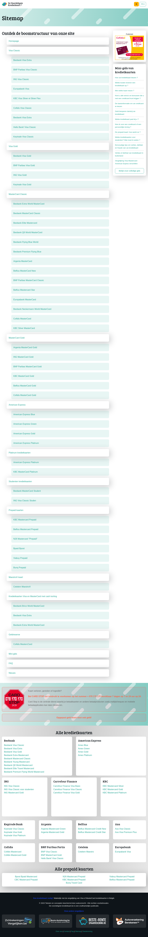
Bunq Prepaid (19, 567)
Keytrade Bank (13, 824)
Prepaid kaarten (16, 510)
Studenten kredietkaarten (20, 481)
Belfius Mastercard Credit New (92, 829)
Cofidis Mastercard (12, 852)
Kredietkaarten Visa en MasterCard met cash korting (33, 596)
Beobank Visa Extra (22, 60)
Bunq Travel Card (74, 883)
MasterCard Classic (18, 194)
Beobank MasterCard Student (27, 491)
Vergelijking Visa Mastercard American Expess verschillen (126, 162)
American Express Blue (24, 414)
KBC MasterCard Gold (23, 376)
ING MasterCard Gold (23, 357)
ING (6, 781)
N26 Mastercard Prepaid (74, 876)
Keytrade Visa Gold (22, 184)
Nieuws (12, 673)
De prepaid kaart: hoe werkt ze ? (127, 132)
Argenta (46, 824)
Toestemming (87, 931)
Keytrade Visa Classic (23, 137)
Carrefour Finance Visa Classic (67, 789)
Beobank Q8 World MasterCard (27, 232)
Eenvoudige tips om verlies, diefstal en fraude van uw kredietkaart (129, 146)
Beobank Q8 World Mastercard (18, 765)
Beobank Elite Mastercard (25, 223)
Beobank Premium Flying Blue (27, 252)
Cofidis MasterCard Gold (24, 395)
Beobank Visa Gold (22, 156)
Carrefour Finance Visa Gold (66, 793)
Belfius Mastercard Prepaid (25, 529)
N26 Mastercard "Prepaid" (25, 539)
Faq (72, 931)
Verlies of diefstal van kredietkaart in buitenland (129, 154)
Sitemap (78, 931)
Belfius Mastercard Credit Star (92, 832)
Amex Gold (83, 752)
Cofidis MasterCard (22, 319)
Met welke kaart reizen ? (124, 91)
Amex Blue (83, 745)
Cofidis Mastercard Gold (15, 855)
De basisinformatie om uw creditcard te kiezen (129, 105)
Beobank (9, 740)
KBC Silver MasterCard (24, 328)
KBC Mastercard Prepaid (24, 520)
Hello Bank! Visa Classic (24, 127)
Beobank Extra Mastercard (16, 755)
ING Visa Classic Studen (24, 500)
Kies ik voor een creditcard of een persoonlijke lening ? (128, 125)
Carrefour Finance (65, 781)
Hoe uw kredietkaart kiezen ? (126, 78)
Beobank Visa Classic (14, 745)
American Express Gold (24, 433)
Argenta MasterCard (22, 261)
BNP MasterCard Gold (51, 855)
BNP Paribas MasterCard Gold (27, 366)
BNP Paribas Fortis (53, 847)
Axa (117, 824)
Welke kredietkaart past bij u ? (127, 119)
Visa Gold (13, 146)
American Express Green (25, 424)
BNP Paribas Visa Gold (24, 165)
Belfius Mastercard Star (24, 290)
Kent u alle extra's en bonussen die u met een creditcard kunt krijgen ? (129, 97)
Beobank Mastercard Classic (17, 758)
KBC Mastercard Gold (113, 789)
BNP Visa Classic (49, 852)
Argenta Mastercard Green (53, 829)
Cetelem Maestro (86, 852)
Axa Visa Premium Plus (126, 832)
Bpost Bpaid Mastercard (26, 876)
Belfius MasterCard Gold (24, 386)
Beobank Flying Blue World (25, 242)
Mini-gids (13, 654)
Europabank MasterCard (24, 299)
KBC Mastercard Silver (113, 786)
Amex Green (84, 748)
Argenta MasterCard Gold (25, 347)
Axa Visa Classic (122, 829)
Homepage (14, 41)
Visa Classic (14, 50)
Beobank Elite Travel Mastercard (19, 768)
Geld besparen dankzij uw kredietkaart (125, 112)
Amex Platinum (85, 755)
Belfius (82, 824)
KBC (105, 781)
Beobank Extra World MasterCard (28, 204)
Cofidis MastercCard (22, 644)
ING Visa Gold (20, 175)
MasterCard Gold (17, 338)
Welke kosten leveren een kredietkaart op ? (125, 84)
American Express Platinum (26, 443)
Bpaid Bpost (19, 548)
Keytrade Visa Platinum (15, 835)
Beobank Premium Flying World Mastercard (24, 772)
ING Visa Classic (21, 79)
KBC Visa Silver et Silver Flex (27, 98)
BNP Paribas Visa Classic (25, 70)
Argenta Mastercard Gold (52, 832)
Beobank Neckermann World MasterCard (32, 309)
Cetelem (83, 847)
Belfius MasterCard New (24, 271)
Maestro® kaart (16, 577)
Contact (67, 931)
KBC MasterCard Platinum (25, 472)
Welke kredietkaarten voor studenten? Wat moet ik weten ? (127, 138)
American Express (17, 405)
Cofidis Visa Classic (22, 108)
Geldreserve (14, 634)
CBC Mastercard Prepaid (26, 880)
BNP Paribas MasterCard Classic (28, 280)
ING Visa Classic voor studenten (19, 789)
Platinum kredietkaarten (19, 453)
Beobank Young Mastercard (17, 762)
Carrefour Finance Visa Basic (66, 786)
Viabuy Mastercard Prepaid (122, 876)
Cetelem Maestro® (22, 587)
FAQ (11, 663)
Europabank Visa (21, 89)
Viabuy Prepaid (20, 558)
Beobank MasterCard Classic (26, 213)
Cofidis (8, 847)
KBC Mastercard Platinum (115, 793)
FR (142, 4)
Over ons (59, 931)
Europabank (123, 847)
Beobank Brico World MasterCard (28, 606)
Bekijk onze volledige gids (129, 171)
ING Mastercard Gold (14, 793)
